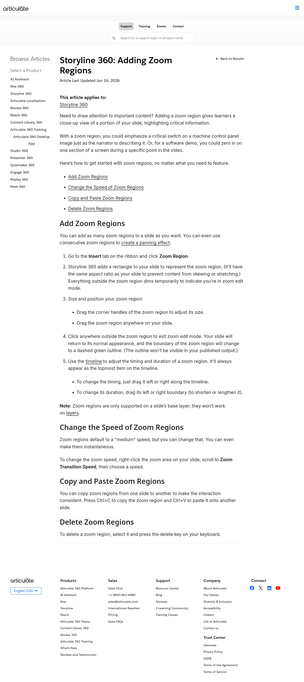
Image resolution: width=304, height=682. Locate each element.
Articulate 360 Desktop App (31, 140)
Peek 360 (17, 186)
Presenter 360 (21, 158)
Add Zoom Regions (88, 176)
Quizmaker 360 (22, 165)
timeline (94, 361)
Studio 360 (19, 150)
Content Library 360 (26, 122)
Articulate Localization (27, 101)
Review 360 (19, 108)
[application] (292, 670)
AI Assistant (19, 79)
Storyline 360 (20, 93)
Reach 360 (18, 115)
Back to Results (230, 58)
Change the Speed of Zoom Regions (106, 187)
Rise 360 (17, 86)
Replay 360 (19, 179)
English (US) (27, 591)
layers (72, 413)
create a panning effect (145, 242)
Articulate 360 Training (28, 129)
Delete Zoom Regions (90, 208)
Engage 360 (19, 172)
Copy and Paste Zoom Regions (100, 198)
